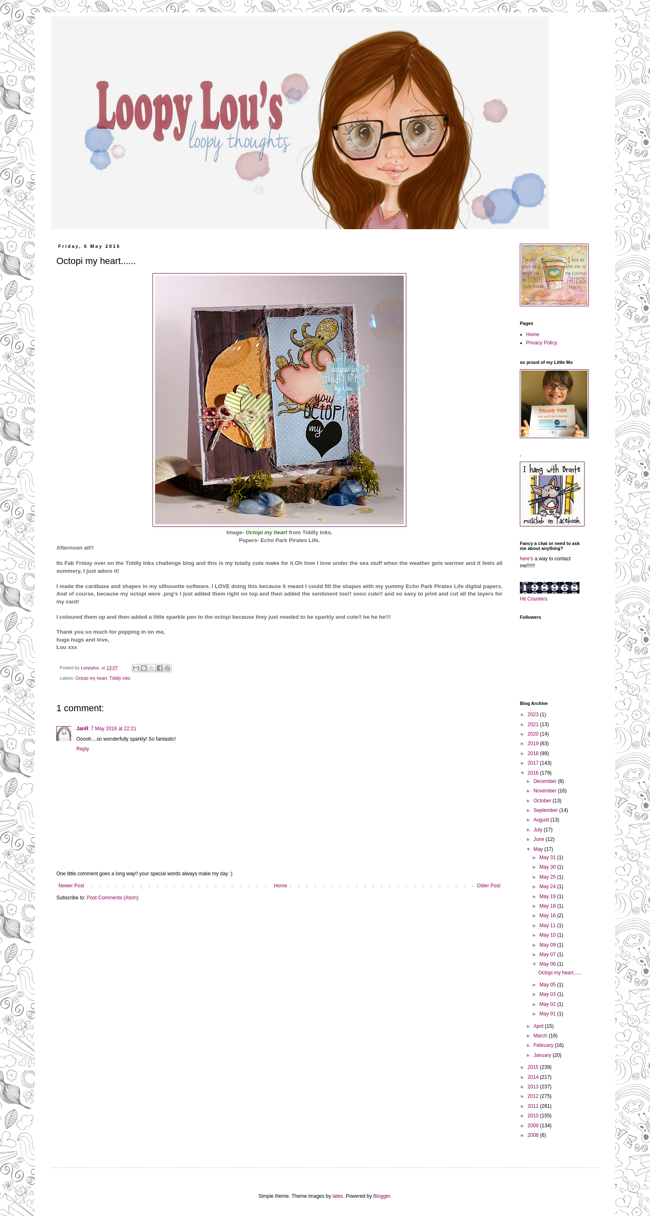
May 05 (548, 985)
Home (280, 886)
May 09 (548, 945)
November (546, 791)
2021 (534, 724)
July (539, 830)
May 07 (548, 954)
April (539, 1026)
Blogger (382, 1196)
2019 (534, 743)
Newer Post (71, 886)
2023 (534, 714)
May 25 (548, 877)
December (546, 781)
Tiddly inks (120, 678)
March (541, 1036)
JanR (82, 729)
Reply (82, 749)
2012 (534, 1096)
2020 (534, 734)
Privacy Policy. (542, 343)
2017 (534, 763)
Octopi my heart (91, 678)
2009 (534, 1126)
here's (526, 559)
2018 (534, 753)
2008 (534, 1135)
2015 (534, 1067)
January (543, 1055)
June (540, 839)
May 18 (548, 906)
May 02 (548, 1004)
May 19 (548, 896)
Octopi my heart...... (560, 973)
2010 (534, 1116)
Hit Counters (534, 599)
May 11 (548, 925)
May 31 (548, 857)
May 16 (548, 915)
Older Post (488, 886)
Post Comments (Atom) (112, 898)
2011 (534, 1106)
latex (337, 1196)
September (546, 810)
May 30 (548, 867)
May (539, 849)
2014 (534, 1077)
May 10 (548, 935)
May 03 (548, 994)
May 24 (548, 886)
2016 (534, 773)
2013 (534, 1087)
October (543, 801)
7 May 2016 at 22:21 (113, 729)
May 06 (548, 964)
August (542, 820)
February (544, 1045)
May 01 (548, 1014)
